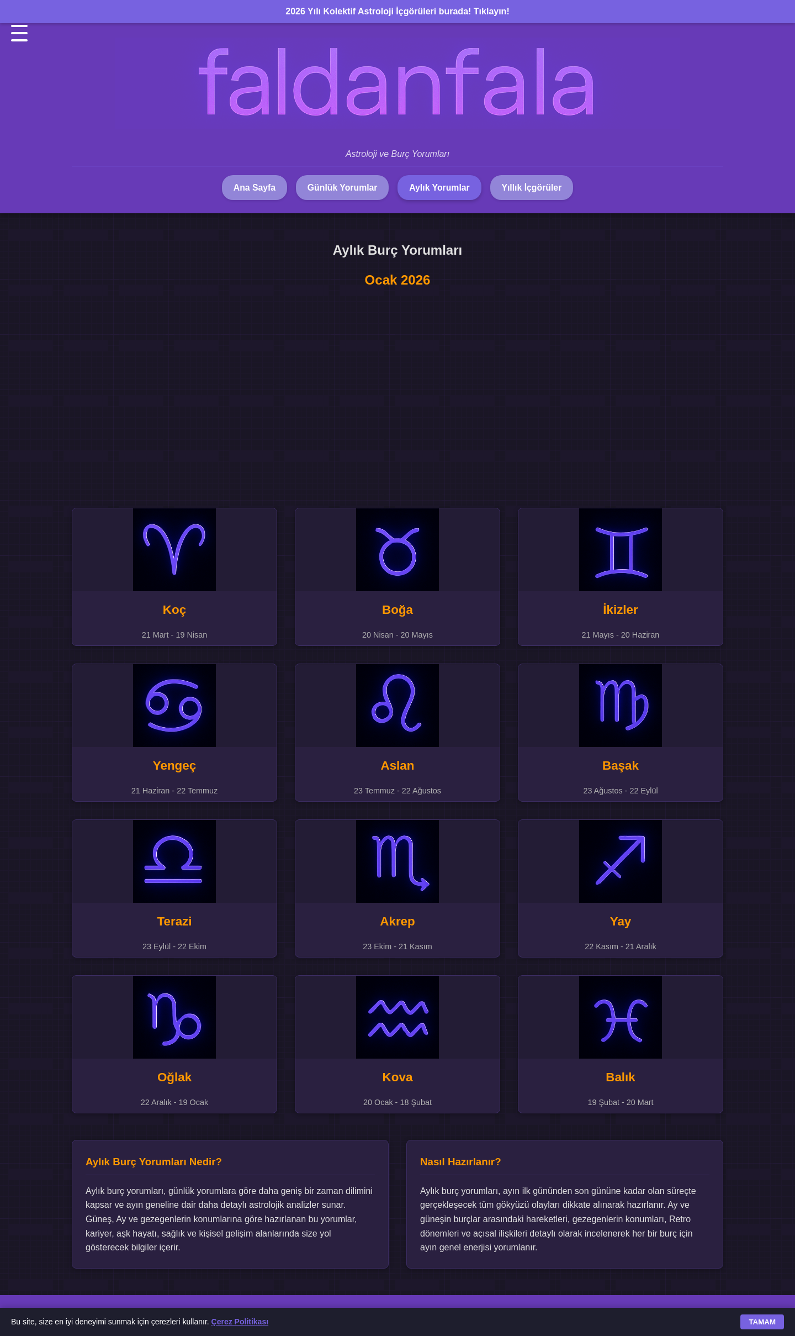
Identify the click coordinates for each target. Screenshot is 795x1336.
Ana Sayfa (251, 187)
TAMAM (762, 1322)
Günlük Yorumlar (341, 187)
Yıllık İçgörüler (534, 187)
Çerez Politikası (240, 1321)
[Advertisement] (397, 391)
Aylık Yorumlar (440, 187)
